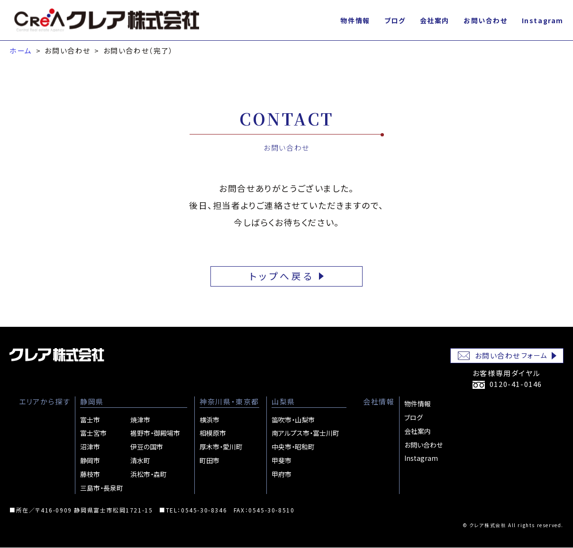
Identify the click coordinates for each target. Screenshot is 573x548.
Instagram (543, 20)
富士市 (90, 419)
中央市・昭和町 (293, 447)
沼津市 (90, 447)
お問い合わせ (486, 20)
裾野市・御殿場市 (155, 433)
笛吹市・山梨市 (293, 419)
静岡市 (90, 460)
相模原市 (213, 433)
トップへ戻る (281, 276)
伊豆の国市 (146, 447)
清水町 (140, 460)
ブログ (395, 20)
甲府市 (281, 474)
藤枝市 (90, 474)
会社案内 (434, 20)
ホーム (20, 50)
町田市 (209, 460)
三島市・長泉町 (101, 488)
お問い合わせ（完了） (138, 50)
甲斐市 (281, 460)
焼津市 (140, 419)
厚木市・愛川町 (221, 447)
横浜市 (209, 419)
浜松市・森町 (148, 474)
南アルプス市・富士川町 (305, 433)
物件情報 (355, 20)
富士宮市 (93, 433)
